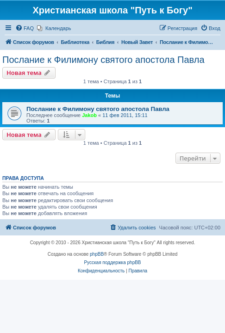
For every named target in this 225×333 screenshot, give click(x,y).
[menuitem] (24, 28)
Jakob (89, 115)
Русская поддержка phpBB (112, 262)
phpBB (97, 254)
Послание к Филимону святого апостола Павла (103, 60)
